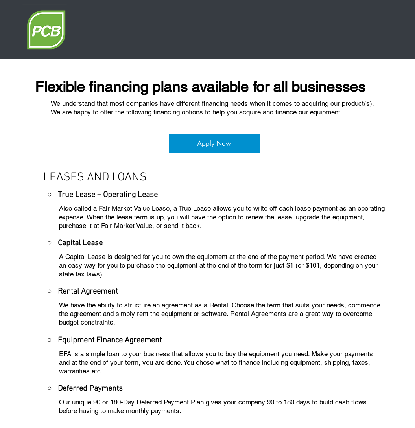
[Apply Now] (214, 143)
